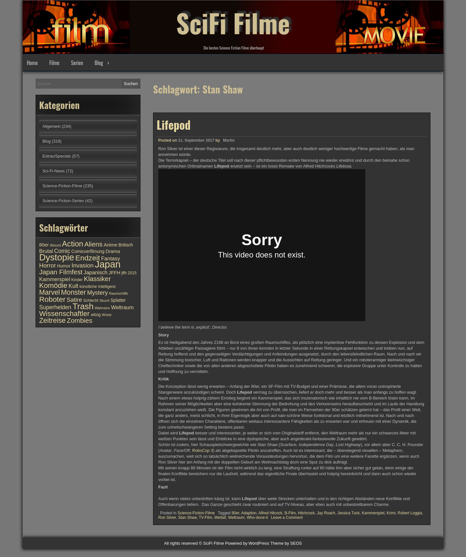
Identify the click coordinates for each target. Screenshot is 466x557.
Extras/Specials (56, 156)
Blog (98, 63)
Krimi (391, 512)
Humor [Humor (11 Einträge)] (63, 266)
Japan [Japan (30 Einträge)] (108, 264)
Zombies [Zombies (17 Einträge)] (79, 320)
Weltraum (236, 517)
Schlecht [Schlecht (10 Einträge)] (90, 300)
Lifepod (174, 124)
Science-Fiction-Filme (196, 512)
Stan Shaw (187, 517)
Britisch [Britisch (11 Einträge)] (125, 245)
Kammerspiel (373, 512)
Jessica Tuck (349, 512)
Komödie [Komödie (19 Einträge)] (53, 285)
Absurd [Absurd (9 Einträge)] (55, 245)
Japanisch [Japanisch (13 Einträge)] (95, 272)
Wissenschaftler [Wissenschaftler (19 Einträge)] (64, 314)
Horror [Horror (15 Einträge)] (47, 265)
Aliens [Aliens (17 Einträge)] (93, 244)
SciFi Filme (233, 23)
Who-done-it (257, 517)
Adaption (248, 512)
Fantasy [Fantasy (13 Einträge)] (110, 258)
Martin (229, 140)
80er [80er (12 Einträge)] (44, 244)
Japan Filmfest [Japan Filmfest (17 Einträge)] (61, 272)
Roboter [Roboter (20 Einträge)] (52, 299)
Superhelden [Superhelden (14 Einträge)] (55, 307)
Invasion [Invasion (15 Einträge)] (83, 265)
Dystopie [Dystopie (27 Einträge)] (56, 257)
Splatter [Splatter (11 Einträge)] (118, 300)
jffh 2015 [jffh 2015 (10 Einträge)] (129, 273)
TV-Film (205, 517)
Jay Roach (326, 512)
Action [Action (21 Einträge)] (72, 244)
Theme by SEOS (286, 543)
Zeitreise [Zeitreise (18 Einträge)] (52, 320)
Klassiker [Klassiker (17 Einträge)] (97, 278)
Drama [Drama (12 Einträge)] (112, 251)
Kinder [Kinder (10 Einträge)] (77, 280)
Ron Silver (167, 517)
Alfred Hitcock (271, 512)
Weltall (220, 517)
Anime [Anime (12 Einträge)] (110, 244)
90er (235, 512)
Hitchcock (306, 512)
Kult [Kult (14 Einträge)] (73, 286)
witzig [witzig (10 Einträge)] (95, 314)
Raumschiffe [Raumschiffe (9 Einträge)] (118, 293)
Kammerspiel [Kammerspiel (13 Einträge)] (54, 279)
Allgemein (51, 126)
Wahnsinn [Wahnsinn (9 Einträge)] (102, 308)
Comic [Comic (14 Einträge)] (62, 251)
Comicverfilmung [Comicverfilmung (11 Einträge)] (88, 251)
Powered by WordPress (247, 543)
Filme (54, 63)
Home (32, 63)
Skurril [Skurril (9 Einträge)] (104, 300)
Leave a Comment (287, 517)
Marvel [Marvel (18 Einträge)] (49, 292)
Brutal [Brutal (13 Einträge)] (46, 251)
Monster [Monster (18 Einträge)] (73, 292)
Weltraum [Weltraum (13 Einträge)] (122, 307)
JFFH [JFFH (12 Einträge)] (114, 272)
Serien (77, 63)
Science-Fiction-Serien (63, 200)
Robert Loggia (410, 512)
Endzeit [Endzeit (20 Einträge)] (87, 258)
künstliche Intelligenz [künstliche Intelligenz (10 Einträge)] (97, 286)
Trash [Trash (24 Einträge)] (83, 306)
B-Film (290, 512)
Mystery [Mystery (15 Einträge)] (97, 292)
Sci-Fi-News (53, 171)
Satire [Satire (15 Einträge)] (74, 299)
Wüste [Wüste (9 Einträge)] (106, 315)
